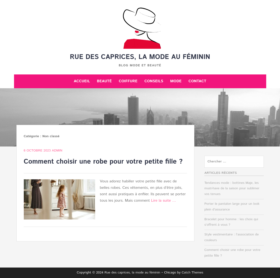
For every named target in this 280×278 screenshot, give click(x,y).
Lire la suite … (163, 200)
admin (57, 150)
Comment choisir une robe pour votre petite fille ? (103, 161)
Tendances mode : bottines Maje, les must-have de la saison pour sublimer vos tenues (232, 188)
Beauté (104, 81)
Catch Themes (192, 272)
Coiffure (128, 81)
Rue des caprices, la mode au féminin (140, 57)
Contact (197, 81)
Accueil (82, 81)
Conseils (153, 81)
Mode (176, 81)
